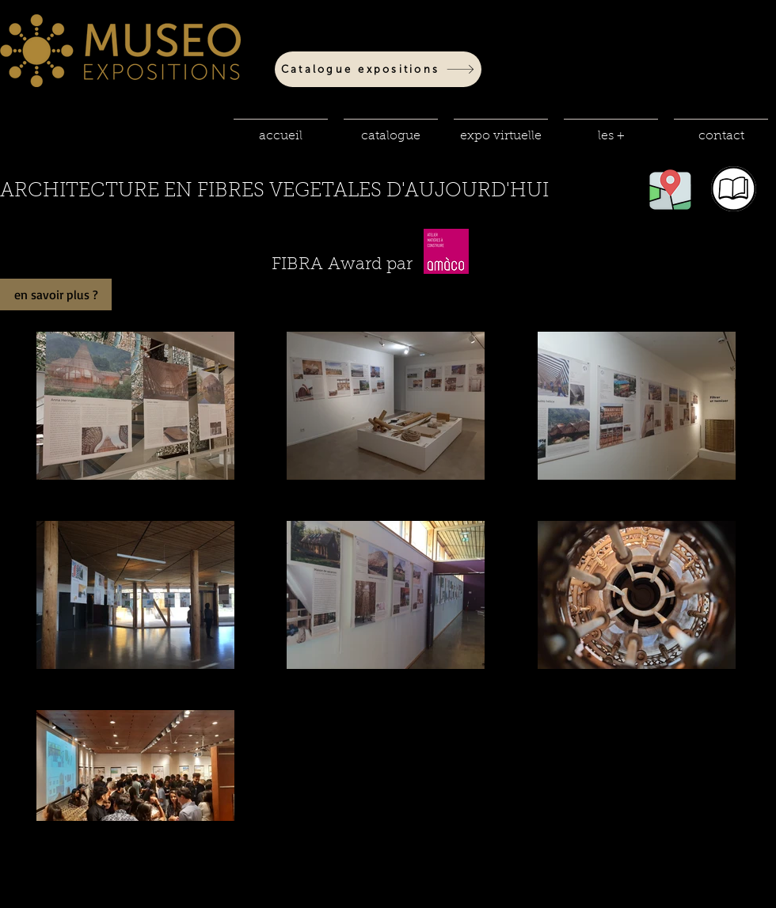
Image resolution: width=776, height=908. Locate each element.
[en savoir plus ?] (56, 294)
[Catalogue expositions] (378, 69)
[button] (391, 129)
